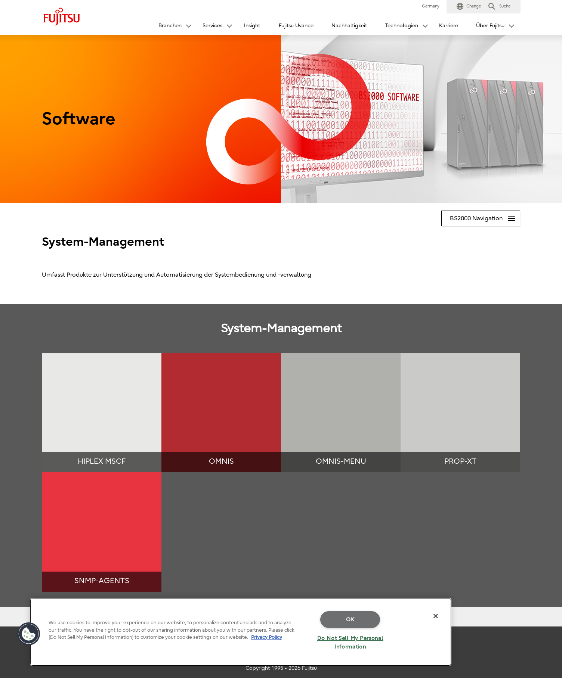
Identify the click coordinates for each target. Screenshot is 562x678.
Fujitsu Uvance (296, 25)
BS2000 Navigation (485, 216)
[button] (469, 6)
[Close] (435, 616)
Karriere (448, 25)
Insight (252, 25)
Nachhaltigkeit (349, 25)
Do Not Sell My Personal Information (350, 642)
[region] (240, 632)
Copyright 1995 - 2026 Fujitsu (281, 668)
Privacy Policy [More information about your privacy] (266, 637)
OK (350, 619)
